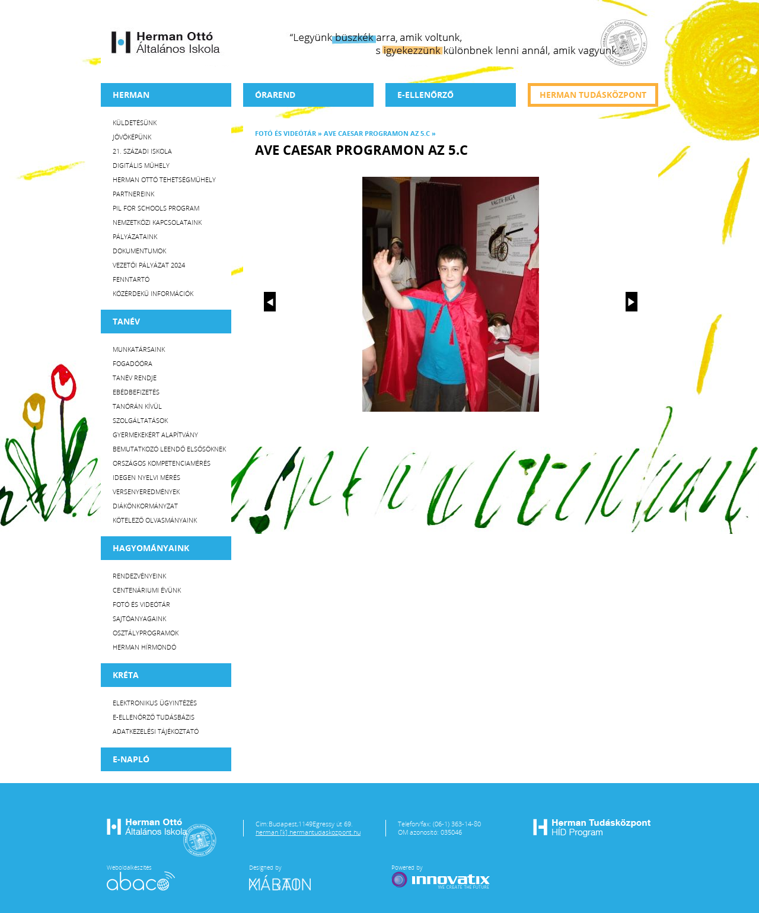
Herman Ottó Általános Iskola (166, 42)
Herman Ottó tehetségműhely (164, 179)
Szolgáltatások (140, 420)
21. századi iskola (142, 151)
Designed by (287, 876)
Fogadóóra (132, 363)
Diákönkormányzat (145, 505)
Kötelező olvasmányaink (155, 520)
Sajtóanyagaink (139, 618)
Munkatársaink (139, 349)
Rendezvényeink (139, 575)
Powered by (441, 876)
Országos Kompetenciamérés (162, 463)
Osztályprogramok (145, 632)
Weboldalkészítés (141, 876)
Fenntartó (131, 279)
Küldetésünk (135, 122)
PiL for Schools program (156, 207)
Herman (131, 94)
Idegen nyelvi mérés (146, 477)
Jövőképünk (132, 136)
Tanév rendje (135, 377)
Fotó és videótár (141, 604)
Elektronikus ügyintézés (155, 702)
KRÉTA (126, 674)
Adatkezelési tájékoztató (156, 731)
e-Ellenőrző (425, 94)
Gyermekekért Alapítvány (155, 434)
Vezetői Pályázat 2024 (149, 264)
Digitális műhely (141, 165)
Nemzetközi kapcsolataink (157, 222)
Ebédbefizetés (136, 391)
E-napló (131, 759)
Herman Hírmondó (144, 646)
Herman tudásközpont (593, 94)
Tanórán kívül (137, 406)
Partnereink (133, 193)
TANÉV (126, 321)
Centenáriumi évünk (147, 590)
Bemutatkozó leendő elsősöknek (169, 448)
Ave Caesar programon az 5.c (377, 133)
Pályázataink (135, 236)
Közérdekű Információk (153, 293)
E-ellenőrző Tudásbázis (153, 716)
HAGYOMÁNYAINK (151, 547)
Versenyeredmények (146, 491)
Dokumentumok (139, 250)
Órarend (275, 94)
